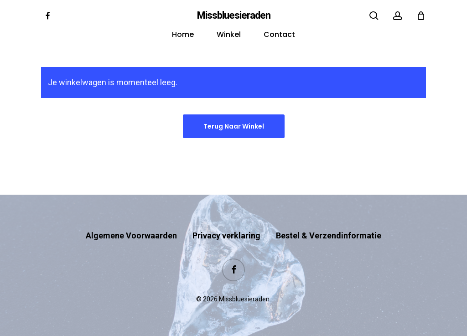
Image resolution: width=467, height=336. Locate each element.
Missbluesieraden (233, 15)
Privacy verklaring (226, 235)
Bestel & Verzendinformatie (328, 235)
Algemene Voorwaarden (131, 235)
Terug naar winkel (233, 126)
